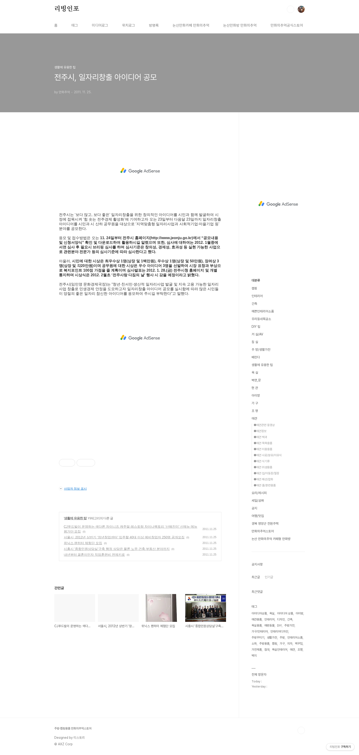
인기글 (269, 577)
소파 (254, 643)
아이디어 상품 (285, 613)
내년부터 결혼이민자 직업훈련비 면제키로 (94, 554)
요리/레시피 (259, 493)
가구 (282, 643)
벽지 (254, 655)
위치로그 (128, 25)
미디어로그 (100, 25)
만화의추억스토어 (263, 531)
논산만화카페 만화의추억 (191, 25)
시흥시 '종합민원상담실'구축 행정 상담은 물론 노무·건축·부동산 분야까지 (117, 549)
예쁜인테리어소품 (263, 311)
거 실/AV (257, 334)
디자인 (281, 619)
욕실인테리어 (279, 649)
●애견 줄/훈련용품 (265, 485)
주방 (282, 637)
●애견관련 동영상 (264, 425)
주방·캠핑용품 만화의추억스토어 (72, 728)
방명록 (154, 25)
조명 (300, 649)
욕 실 (255, 372)
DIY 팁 (256, 326)
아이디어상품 (259, 613)
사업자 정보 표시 (73, 488)
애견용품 (257, 619)
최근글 (256, 577)
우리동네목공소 (261, 319)
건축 (254, 303)
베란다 (256, 357)
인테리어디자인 (279, 631)
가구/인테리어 (260, 631)
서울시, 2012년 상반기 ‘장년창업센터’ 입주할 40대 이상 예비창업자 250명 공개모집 (124, 537)
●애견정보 (260, 431)
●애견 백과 (260, 437)
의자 (289, 643)
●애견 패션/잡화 (263, 479)
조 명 (255, 411)
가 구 (255, 403)
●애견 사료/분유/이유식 (268, 455)
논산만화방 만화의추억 (240, 25)
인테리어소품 (295, 637)
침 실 (255, 342)
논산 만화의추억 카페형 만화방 (271, 539)
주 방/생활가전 (261, 349)
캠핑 (254, 288)
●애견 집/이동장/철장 (266, 473)
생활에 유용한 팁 (75, 518)
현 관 (255, 388)
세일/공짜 (258, 500)
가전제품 (257, 649)
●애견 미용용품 (263, 449)
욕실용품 (257, 625)
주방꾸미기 (258, 637)
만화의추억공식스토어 (287, 25)
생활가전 (272, 637)
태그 (74, 25)
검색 (290, 9)
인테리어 (257, 296)
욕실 (272, 613)
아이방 (256, 395)
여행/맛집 (258, 516)
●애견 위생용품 (263, 467)
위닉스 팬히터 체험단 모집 (83, 543)
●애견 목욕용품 (263, 443)
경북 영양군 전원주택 (265, 523)
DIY (279, 625)
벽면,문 (256, 380)
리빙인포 (66, 9)
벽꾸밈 (299, 643)
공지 (254, 508)
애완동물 (269, 625)
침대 (266, 649)
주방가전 (289, 625)
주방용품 (264, 643)
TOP (301, 730)
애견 (254, 418)
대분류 (256, 280)
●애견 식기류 (262, 461)
